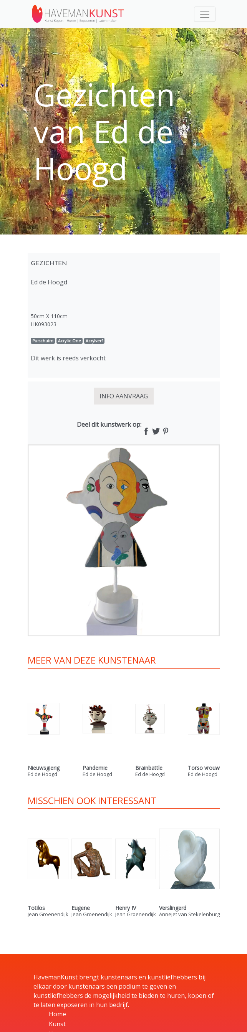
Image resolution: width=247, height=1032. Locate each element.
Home (57, 1014)
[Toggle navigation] (205, 14)
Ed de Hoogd (49, 282)
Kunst (57, 1024)
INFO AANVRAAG (123, 396)
